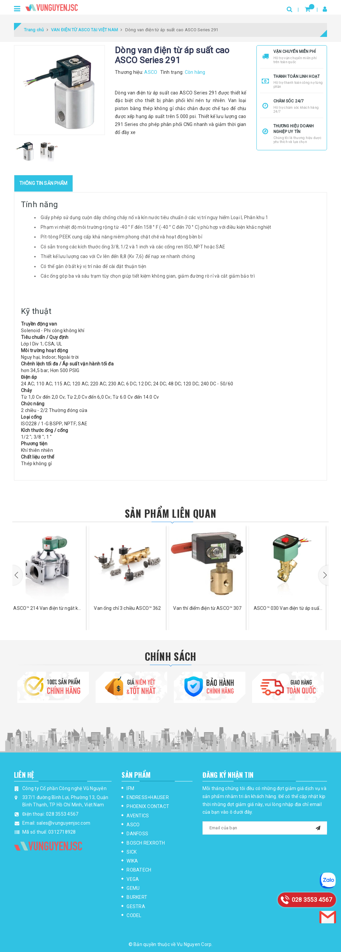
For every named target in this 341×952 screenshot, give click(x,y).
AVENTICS (138, 815)
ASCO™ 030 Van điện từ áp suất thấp (290, 609)
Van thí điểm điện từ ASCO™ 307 (210, 608)
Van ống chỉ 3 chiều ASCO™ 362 (130, 608)
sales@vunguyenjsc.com (63, 823)
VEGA (133, 879)
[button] (17, 575)
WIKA (132, 861)
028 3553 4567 (62, 814)
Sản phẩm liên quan (170, 513)
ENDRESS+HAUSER (148, 797)
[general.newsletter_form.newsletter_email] (264, 828)
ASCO (133, 824)
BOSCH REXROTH (146, 843)
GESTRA (136, 906)
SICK (132, 852)
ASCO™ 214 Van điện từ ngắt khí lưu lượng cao (50, 609)
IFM (130, 788)
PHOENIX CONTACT (148, 806)
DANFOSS (137, 833)
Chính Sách (170, 656)
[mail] (318, 827)
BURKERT (137, 897)
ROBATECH (139, 870)
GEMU (133, 888)
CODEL (134, 915)
